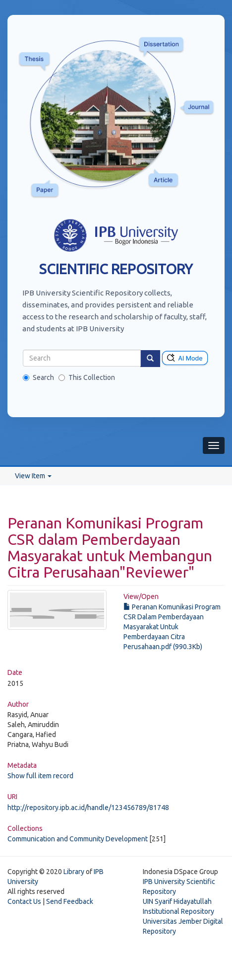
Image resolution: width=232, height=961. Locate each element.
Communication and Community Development (77, 839)
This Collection (86, 377)
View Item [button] (33, 476)
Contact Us (24, 901)
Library (73, 872)
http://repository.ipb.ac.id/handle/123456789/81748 (88, 808)
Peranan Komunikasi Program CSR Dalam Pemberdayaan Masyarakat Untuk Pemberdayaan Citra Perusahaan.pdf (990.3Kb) (172, 627)
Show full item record (40, 776)
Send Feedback (69, 901)
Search (38, 377)
